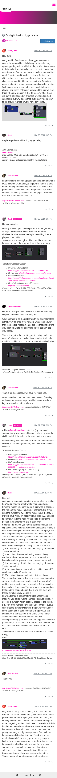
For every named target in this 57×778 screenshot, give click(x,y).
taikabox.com (7, 152)
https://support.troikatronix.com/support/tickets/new (28, 270)
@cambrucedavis (17, 430)
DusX (10, 219)
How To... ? (11, 40)
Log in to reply (47, 41)
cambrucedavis (14, 306)
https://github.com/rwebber (18, 286)
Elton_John (12, 51)
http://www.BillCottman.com (13, 201)
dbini (10, 135)
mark (10, 493)
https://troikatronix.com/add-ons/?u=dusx (35, 273)
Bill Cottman (13, 176)
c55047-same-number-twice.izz (16, 650)
